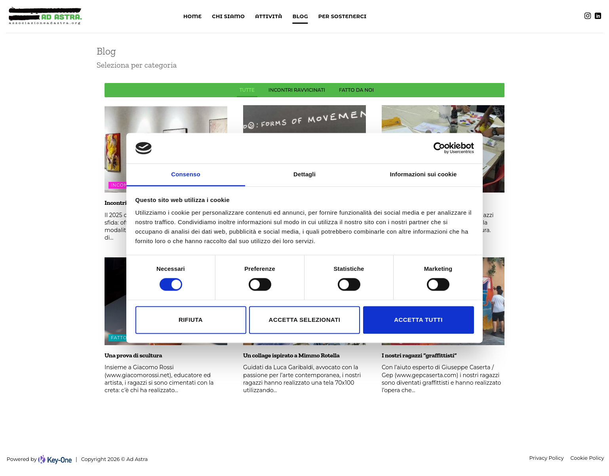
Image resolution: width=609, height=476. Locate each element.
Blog (300, 16)
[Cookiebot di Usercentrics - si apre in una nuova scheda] (439, 148)
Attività (268, 16)
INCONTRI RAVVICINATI (296, 90)
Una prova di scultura (133, 355)
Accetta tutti (418, 319)
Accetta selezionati (305, 319)
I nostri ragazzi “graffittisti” (419, 355)
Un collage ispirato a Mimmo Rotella (291, 355)
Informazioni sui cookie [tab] (423, 174)
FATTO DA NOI (356, 90)
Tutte (247, 90)
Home (192, 16)
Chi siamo (228, 16)
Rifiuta (191, 319)
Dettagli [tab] (304, 174)
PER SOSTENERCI (342, 16)
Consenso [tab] (185, 174)
